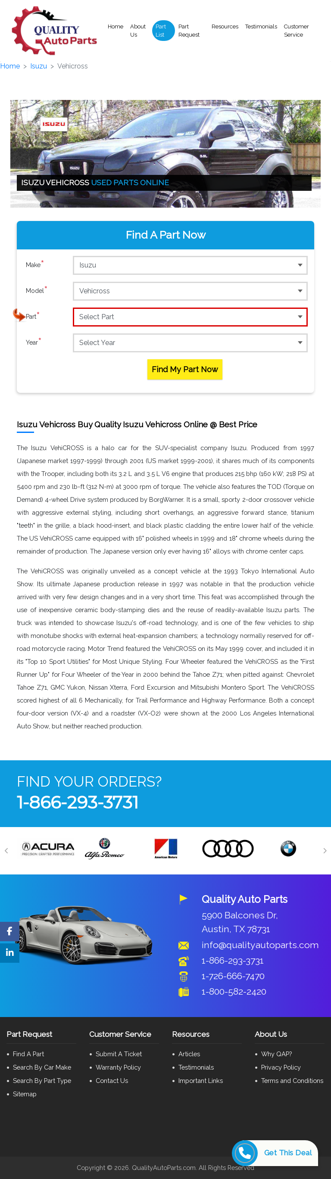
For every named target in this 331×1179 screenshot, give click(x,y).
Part (33, 317)
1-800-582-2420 (234, 991)
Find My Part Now (185, 369)
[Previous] (6, 850)
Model (37, 291)
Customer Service (296, 30)
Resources (225, 26)
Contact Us (112, 1080)
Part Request (189, 30)
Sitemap (25, 1094)
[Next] (324, 850)
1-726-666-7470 (233, 976)
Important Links (200, 1080)
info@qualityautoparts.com (260, 944)
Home (115, 26)
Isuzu (38, 66)
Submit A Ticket (119, 1054)
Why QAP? (276, 1054)
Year (34, 342)
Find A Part (28, 1054)
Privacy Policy (281, 1067)
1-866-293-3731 (77, 802)
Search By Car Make (42, 1067)
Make (35, 265)
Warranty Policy (118, 1067)
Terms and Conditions (292, 1080)
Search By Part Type (42, 1080)
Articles (189, 1054)
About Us (138, 30)
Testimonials (261, 26)
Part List (161, 30)
